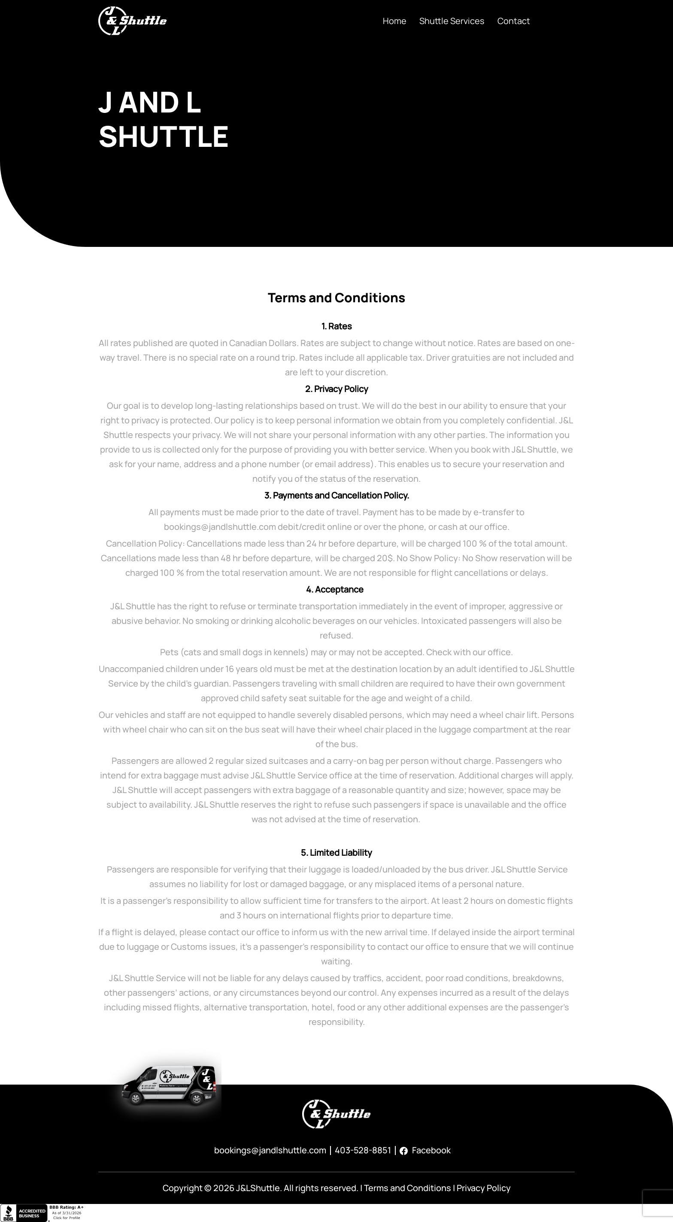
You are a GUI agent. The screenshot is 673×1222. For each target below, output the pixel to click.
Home (394, 21)
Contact (513, 21)
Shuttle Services (452, 21)
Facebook (425, 1150)
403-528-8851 (363, 1150)
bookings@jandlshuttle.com (270, 1150)
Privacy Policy (484, 1188)
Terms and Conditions (407, 1188)
